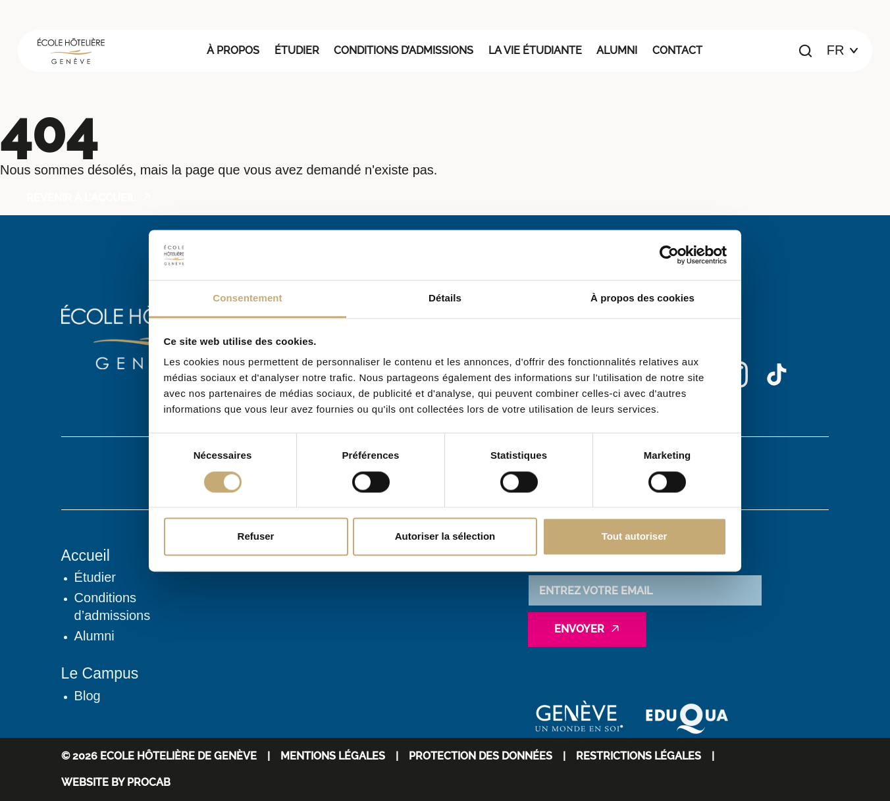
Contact (677, 50)
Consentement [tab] (247, 298)
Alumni (616, 50)
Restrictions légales (638, 756)
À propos (233, 50)
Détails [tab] (445, 298)
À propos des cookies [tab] (642, 298)
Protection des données (480, 756)
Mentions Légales (332, 756)
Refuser (256, 536)
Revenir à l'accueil (81, 198)
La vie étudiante (535, 50)
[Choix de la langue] (843, 50)
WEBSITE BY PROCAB (115, 782)
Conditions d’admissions (403, 50)
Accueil (85, 555)
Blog (87, 695)
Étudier (297, 50)
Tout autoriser (635, 536)
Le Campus (100, 673)
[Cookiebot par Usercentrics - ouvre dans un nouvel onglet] (669, 255)
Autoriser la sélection (445, 536)
